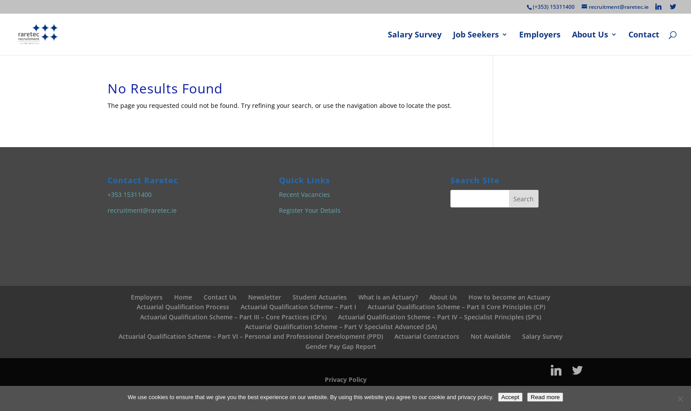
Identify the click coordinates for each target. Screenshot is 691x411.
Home (183, 297)
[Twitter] (673, 7)
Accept (511, 397)
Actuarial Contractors (426, 336)
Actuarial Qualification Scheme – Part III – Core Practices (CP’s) (233, 317)
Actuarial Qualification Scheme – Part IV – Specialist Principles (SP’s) (439, 317)
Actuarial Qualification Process (183, 307)
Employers (540, 35)
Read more (545, 397)
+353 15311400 (130, 194)
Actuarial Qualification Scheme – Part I (298, 307)
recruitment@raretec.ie (142, 210)
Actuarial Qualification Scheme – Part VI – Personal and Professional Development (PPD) (251, 336)
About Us (590, 35)
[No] (680, 398)
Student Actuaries (320, 297)
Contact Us (220, 297)
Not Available (491, 336)
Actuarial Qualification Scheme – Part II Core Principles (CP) (456, 307)
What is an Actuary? (388, 297)
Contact (643, 35)
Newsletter (264, 297)
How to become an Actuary (509, 297)
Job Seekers (476, 35)
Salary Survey (415, 35)
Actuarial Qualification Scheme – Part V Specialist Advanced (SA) (341, 326)
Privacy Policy (346, 379)
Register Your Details (310, 210)
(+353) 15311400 (554, 7)
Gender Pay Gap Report (340, 346)
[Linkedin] (658, 7)
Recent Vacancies (304, 194)
